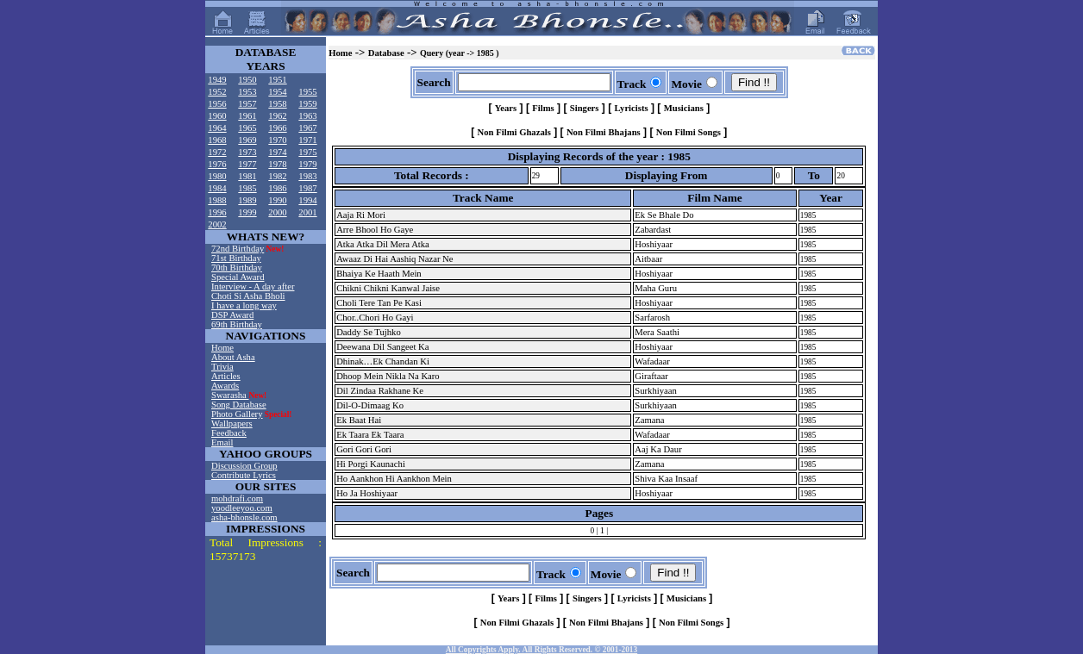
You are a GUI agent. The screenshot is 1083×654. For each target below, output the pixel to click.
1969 (247, 140)
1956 (217, 104)
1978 (277, 164)
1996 (217, 212)
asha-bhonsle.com (244, 517)
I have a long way (244, 305)
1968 (217, 140)
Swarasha (230, 395)
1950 (247, 79)
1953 (247, 92)
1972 (217, 152)
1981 (247, 176)
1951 (277, 79)
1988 (217, 200)
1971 (307, 140)
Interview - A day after (252, 286)
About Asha (233, 357)
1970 (277, 140)
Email (222, 442)
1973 (247, 152)
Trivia (222, 366)
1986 (277, 188)
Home (222, 347)
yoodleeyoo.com (241, 508)
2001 (307, 212)
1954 (277, 92)
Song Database (238, 404)
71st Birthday (236, 258)
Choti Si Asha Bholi (248, 296)
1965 (247, 128)
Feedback (229, 433)
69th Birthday (236, 324)
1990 (277, 200)
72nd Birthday (237, 248)
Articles (226, 376)
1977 (247, 164)
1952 (217, 92)
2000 (277, 212)
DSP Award (232, 315)
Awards (225, 385)
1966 (277, 128)
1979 (307, 164)
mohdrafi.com (237, 498)
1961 (247, 116)
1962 (277, 116)
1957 (247, 104)
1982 (277, 176)
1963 (307, 116)
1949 (217, 79)
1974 (277, 152)
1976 (217, 164)
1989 (247, 200)
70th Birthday (236, 267)
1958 (277, 104)
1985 (247, 188)
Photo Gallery (237, 414)
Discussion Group (244, 465)
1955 (307, 92)
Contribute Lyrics (243, 475)
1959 (307, 104)
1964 (217, 128)
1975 (307, 152)
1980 (217, 176)
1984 (217, 188)
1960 (217, 116)
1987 (307, 188)
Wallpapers (232, 423)
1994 (307, 200)
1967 (307, 128)
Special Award (237, 277)
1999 (247, 212)
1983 (307, 176)
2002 (217, 224)
